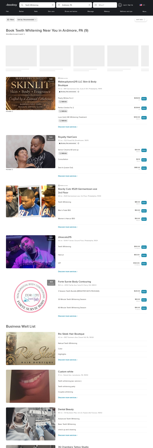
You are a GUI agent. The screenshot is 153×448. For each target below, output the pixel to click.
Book (144, 99)
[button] (37, 5)
